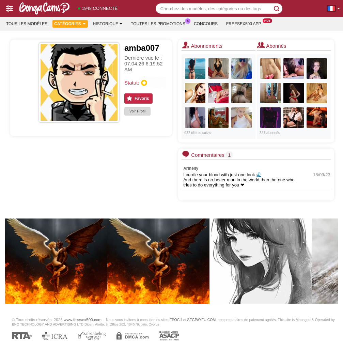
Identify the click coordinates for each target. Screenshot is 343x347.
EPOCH (176, 320)
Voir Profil (137, 111)
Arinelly (190, 168)
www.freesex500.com (83, 319)
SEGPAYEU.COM (201, 320)
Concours (206, 23)
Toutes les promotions (160, 23)
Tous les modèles (26, 23)
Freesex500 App (245, 23)
